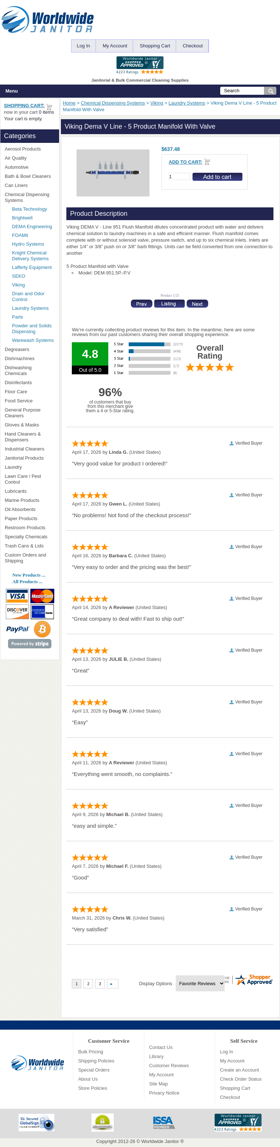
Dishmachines (29, 358)
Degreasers (17, 349)
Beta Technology (33, 209)
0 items (46, 112)
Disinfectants (29, 382)
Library (156, 1056)
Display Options (155, 983)
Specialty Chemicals (29, 536)
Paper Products (29, 518)
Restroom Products (29, 527)
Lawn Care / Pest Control (29, 479)
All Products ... (27, 581)
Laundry (29, 467)
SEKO (31, 276)
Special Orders (93, 1070)
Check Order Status (240, 1079)
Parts (17, 317)
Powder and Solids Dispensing (31, 328)
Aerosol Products (29, 149)
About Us (87, 1079)
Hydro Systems (33, 244)
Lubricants (16, 491)
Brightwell (33, 218)
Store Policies (92, 1088)
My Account (115, 45)
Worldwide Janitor (160, 1141)
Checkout (193, 45)
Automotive (16, 167)
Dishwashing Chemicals (29, 370)
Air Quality (29, 158)
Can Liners (29, 185)
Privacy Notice (164, 1093)
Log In (83, 45)
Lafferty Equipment (33, 267)
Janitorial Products (29, 458)
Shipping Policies (96, 1061)
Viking (156, 103)
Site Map (158, 1083)
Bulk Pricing (90, 1051)
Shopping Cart (155, 45)
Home (69, 103)
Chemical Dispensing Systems (113, 103)
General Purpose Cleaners (22, 412)
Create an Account (239, 1070)
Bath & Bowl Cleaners (28, 176)
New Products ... (28, 575)
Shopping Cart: (24, 105)
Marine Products (22, 500)
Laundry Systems (186, 103)
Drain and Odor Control (28, 296)
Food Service (19, 400)
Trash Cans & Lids (29, 546)
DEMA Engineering (33, 227)
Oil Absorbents (29, 509)
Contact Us (160, 1047)
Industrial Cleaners (24, 449)
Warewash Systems (33, 340)
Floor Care (29, 391)
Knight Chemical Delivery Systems (33, 255)
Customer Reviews (169, 1065)
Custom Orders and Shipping (29, 557)
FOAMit (31, 235)
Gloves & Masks (29, 425)
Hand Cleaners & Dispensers (29, 436)
